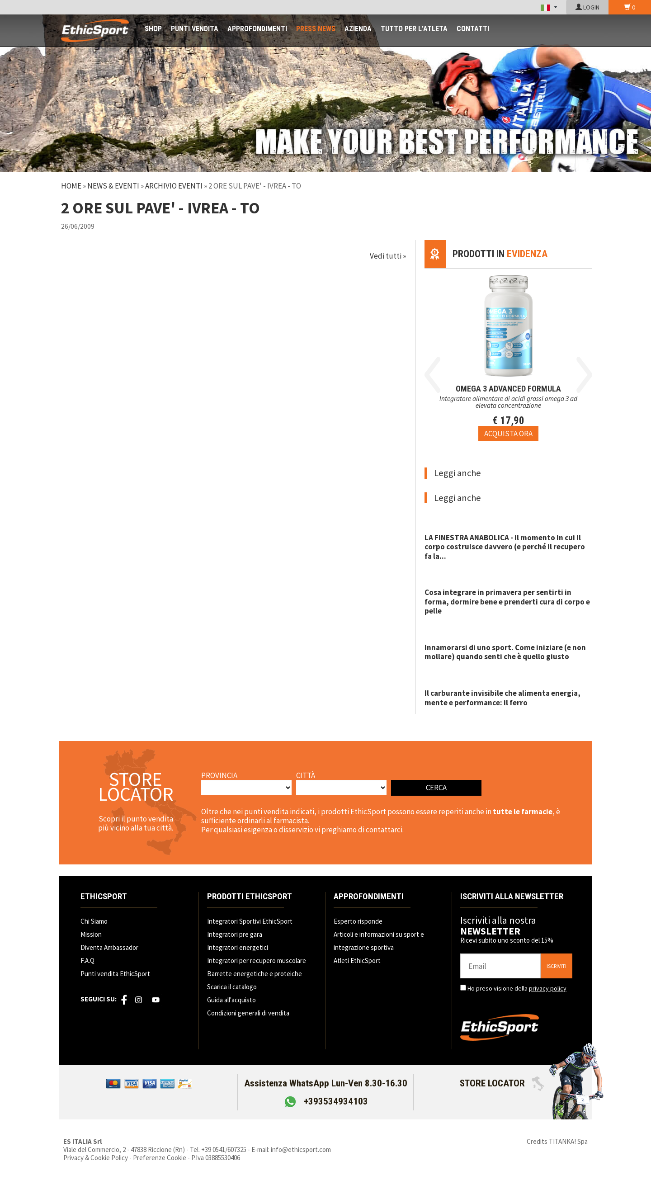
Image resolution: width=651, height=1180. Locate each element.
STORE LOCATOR (502, 1083)
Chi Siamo (94, 921)
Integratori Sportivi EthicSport (249, 921)
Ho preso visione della (516, 988)
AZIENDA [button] (358, 28)
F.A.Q (87, 960)
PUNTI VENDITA (194, 28)
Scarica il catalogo (232, 986)
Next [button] (584, 375)
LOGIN (587, 7)
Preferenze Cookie (159, 1157)
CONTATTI (473, 28)
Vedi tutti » (388, 256)
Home (71, 186)
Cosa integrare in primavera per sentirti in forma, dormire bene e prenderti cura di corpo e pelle (507, 601)
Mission (91, 934)
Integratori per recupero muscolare (256, 960)
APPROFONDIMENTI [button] (257, 28)
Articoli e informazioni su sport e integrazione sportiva (379, 941)
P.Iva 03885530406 (215, 1157)
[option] (508, 355)
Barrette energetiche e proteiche (254, 973)
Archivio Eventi (174, 186)
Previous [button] (432, 375)
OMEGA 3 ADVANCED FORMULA (508, 388)
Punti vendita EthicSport (115, 973)
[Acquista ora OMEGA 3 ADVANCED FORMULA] (508, 433)
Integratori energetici (237, 947)
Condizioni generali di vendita (248, 1013)
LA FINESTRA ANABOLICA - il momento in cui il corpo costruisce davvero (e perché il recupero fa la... (505, 547)
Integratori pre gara (234, 934)
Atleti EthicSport (357, 960)
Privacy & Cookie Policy (95, 1157)
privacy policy (547, 988)
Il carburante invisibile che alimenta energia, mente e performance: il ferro (502, 697)
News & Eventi (113, 186)
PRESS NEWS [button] (315, 28)
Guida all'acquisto (231, 1000)
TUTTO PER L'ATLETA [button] (414, 28)
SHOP (153, 28)
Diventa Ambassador (109, 947)
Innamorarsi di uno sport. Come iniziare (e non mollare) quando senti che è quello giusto (505, 651)
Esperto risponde (358, 921)
